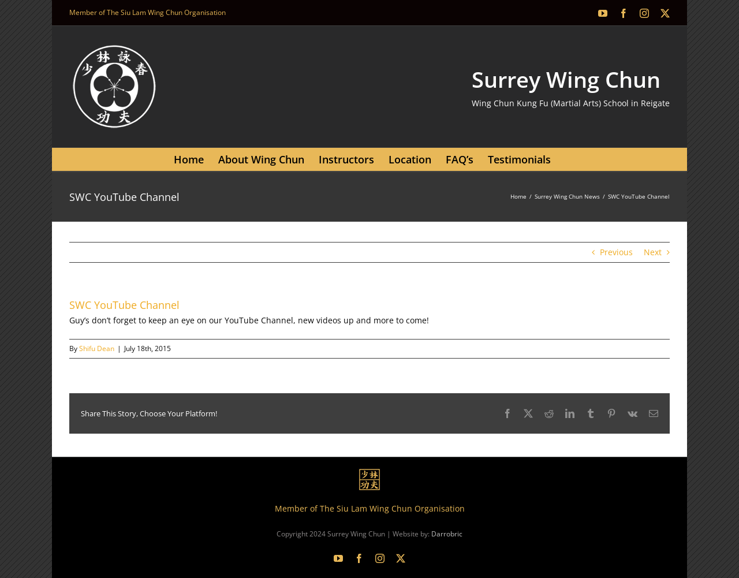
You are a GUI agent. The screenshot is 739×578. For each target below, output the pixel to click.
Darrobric (446, 534)
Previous (616, 252)
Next (653, 252)
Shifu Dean (96, 348)
